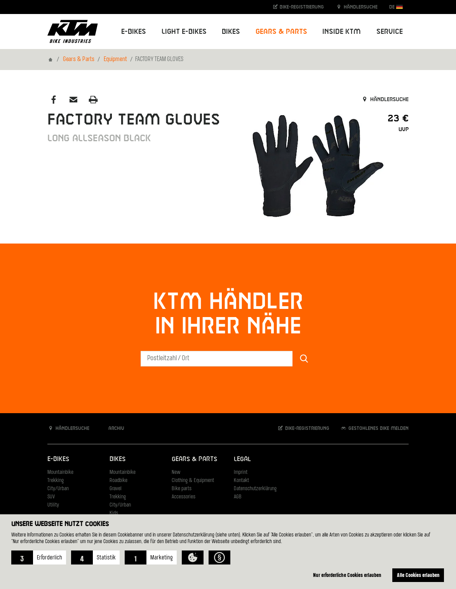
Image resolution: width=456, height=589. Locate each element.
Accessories (183, 497)
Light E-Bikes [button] (184, 32)
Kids (114, 513)
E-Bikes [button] (133, 32)
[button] (38, 557)
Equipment (115, 59)
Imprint (240, 472)
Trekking (55, 481)
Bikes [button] (231, 32)
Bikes (117, 459)
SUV (51, 497)
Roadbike (118, 481)
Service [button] (389, 32)
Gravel (116, 489)
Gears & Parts (78, 59)
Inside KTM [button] (341, 32)
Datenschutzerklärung (255, 489)
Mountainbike (60, 472)
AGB (238, 497)
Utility (53, 505)
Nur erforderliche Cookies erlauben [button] (347, 574)
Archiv (112, 428)
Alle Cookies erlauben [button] (418, 574)
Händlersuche (357, 7)
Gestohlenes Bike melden (374, 428)
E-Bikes (58, 459)
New (176, 472)
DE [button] (396, 7)
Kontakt (241, 481)
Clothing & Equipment (193, 481)
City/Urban (58, 489)
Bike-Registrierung (298, 7)
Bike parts (181, 489)
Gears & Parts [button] (281, 32)
